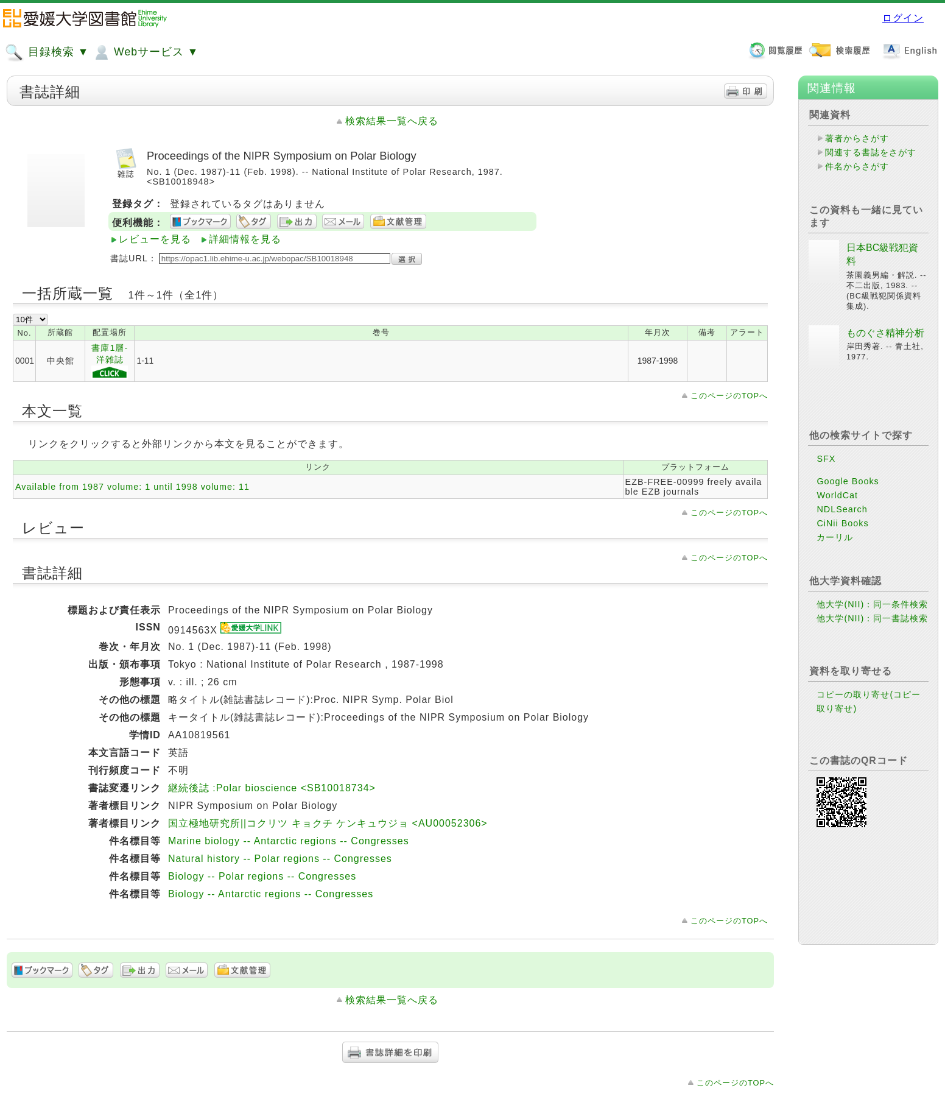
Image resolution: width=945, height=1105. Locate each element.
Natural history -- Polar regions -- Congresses (280, 858)
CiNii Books (842, 523)
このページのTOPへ (729, 395)
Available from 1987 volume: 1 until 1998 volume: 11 (132, 487)
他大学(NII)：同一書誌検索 (872, 618)
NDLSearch (842, 509)
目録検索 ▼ (47, 52)
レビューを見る (155, 239)
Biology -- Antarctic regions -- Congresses (270, 894)
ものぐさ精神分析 (885, 333)
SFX (826, 459)
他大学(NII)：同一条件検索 (872, 604)
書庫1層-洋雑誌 (109, 361)
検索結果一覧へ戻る (391, 121)
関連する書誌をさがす (870, 152)
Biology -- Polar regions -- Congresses (262, 876)
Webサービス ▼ (145, 52)
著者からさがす (857, 138)
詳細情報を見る (245, 239)
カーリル (835, 537)
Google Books (848, 481)
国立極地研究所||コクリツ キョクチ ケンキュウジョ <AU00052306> (328, 823)
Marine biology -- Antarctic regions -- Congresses (288, 841)
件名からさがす (857, 166)
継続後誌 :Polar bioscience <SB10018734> (272, 788)
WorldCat (837, 495)
